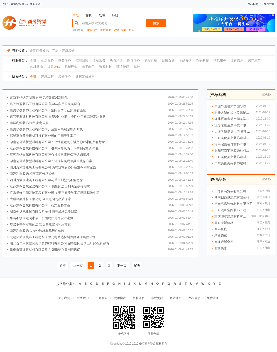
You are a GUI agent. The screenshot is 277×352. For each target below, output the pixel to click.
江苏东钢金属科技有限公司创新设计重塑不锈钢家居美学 (233, 125)
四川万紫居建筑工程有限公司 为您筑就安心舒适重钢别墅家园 (53, 167)
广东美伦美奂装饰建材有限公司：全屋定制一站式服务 (233, 138)
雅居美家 (220, 248)
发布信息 (253, 4)
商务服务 (64, 60)
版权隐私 (139, 298)
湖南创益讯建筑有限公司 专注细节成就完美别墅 (43, 211)
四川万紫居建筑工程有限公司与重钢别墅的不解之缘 (46, 180)
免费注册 (269, 4)
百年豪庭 (220, 229)
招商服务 (101, 298)
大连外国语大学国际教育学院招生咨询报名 (233, 106)
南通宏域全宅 (223, 242)
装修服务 (64, 76)
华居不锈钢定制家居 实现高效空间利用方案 (40, 224)
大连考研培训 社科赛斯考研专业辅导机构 (233, 131)
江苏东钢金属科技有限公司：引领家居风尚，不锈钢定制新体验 (54, 148)
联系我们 (83, 298)
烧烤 (124, 30)
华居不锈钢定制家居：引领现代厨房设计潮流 (41, 218)
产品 (75, 15)
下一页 (122, 265)
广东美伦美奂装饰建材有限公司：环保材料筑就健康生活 (233, 163)
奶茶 (131, 30)
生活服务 (47, 60)
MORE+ (266, 94)
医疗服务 (133, 60)
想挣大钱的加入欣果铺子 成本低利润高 (233, 112)
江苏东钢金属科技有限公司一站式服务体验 (40, 205)
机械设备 (71, 67)
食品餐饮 (185, 60)
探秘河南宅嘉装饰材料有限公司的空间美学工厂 (233, 150)
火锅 (116, 30)
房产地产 (254, 60)
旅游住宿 (151, 60)
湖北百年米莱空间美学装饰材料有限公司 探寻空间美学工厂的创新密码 (59, 243)
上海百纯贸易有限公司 (230, 191)
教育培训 (116, 60)
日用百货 (168, 60)
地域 (115, 15)
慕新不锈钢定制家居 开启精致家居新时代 (39, 97)
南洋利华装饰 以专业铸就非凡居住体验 (37, 230)
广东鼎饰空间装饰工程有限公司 (233, 210)
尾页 (137, 265)
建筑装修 (68, 50)
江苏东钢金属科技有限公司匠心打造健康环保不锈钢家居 (49, 154)
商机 (89, 15)
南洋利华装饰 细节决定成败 (29, 123)
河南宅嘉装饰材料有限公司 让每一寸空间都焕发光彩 (233, 144)
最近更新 (157, 298)
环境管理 (122, 67)
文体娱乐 (237, 60)
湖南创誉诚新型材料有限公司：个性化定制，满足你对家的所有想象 (57, 142)
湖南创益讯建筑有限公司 (231, 197)
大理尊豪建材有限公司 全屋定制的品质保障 (40, 199)
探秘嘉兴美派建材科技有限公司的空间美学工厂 (43, 135)
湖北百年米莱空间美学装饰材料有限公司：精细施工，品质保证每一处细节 (233, 119)
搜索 (156, 23)
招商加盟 (82, 60)
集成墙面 (105, 30)
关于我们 (64, 298)
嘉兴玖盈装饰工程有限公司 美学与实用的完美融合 (45, 104)
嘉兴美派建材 (223, 223)
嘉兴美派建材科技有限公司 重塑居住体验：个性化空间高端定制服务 (58, 116)
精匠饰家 (220, 235)
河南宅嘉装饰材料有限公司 (233, 204)
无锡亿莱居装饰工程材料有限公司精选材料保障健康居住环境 (53, 237)
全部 (33, 60)
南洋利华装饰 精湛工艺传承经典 (32, 173)
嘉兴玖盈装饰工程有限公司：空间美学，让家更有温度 (48, 110)
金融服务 (99, 60)
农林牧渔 (36, 67)
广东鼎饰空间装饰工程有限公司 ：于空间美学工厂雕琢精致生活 (55, 192)
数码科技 (202, 60)
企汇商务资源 (39, 50)
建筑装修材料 (85, 76)
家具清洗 (92, 30)
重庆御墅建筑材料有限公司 (230, 216)
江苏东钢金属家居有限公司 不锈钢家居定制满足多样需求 (50, 186)
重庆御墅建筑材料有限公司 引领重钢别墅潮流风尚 (45, 249)
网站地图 (176, 298)
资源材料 (105, 67)
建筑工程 (47, 76)
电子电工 (88, 67)
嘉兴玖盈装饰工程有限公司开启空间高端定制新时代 (46, 129)
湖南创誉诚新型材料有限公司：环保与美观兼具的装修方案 (51, 161)
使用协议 (120, 298)
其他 (137, 67)
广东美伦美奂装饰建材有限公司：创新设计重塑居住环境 (233, 157)
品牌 (102, 15)
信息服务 (219, 60)
